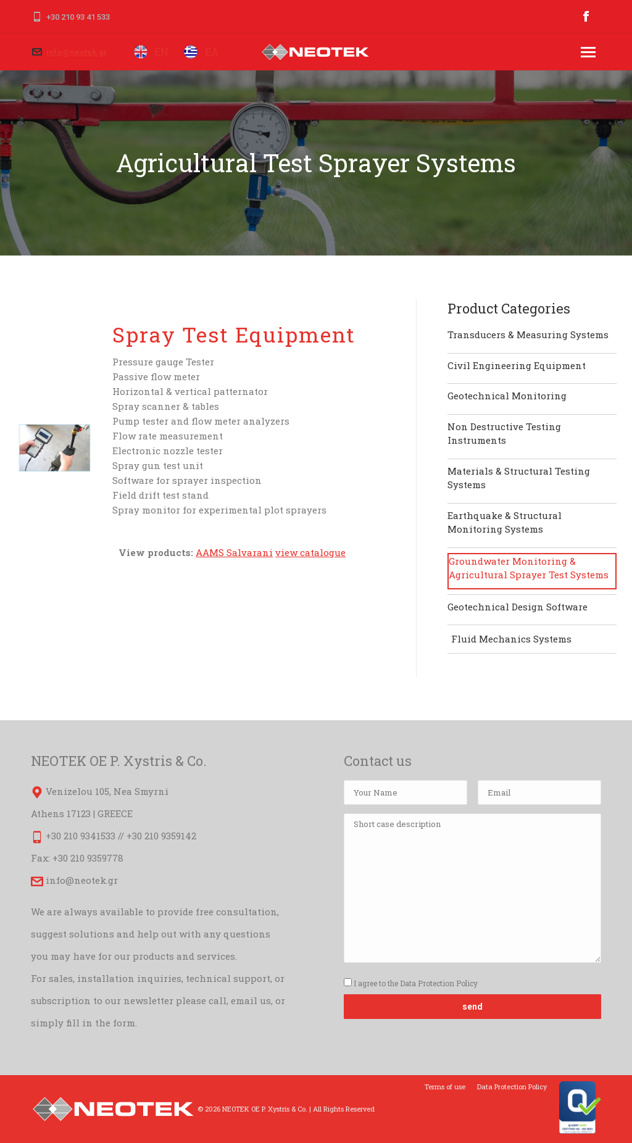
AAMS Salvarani (234, 552)
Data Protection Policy (439, 983)
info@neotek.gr (76, 52)
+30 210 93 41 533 (78, 17)
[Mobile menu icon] (588, 52)
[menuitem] (445, 1086)
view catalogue (310, 552)
